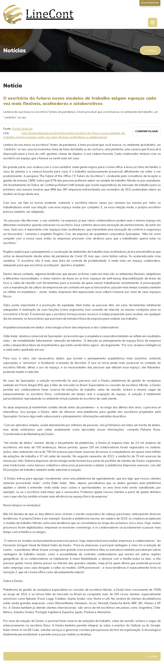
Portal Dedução (22, 128)
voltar (150, 50)
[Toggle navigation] (153, 23)
